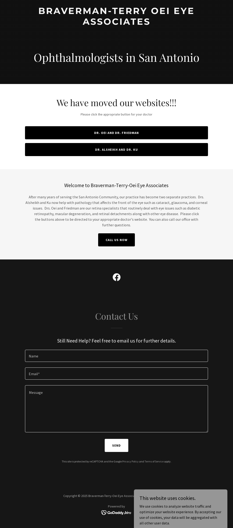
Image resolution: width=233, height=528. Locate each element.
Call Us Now (117, 240)
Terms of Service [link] (154, 461)
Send (116, 445)
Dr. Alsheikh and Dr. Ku (116, 149)
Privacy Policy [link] (130, 461)
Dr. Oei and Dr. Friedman (116, 133)
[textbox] (116, 356)
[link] (116, 23)
